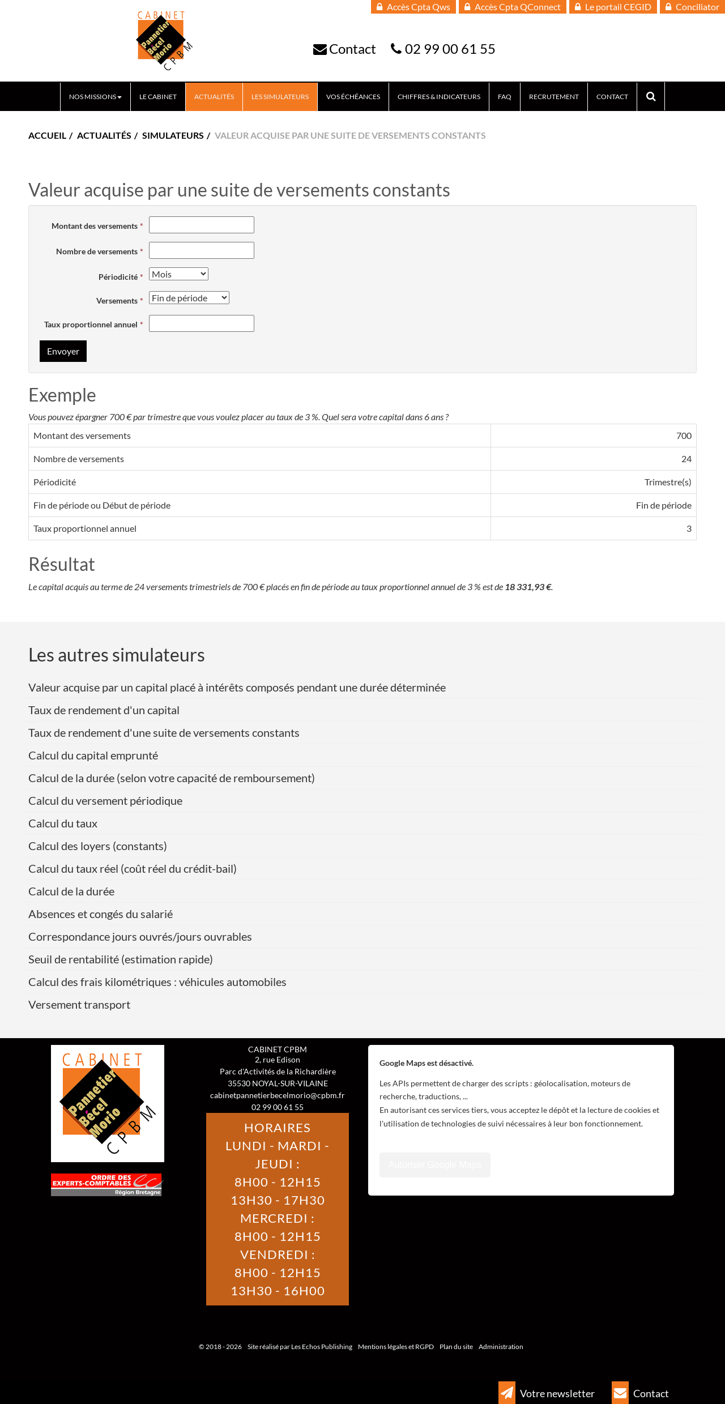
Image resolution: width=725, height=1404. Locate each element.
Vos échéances (353, 96)
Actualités (214, 96)
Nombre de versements (97, 251)
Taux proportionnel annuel (91, 324)
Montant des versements (95, 226)
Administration (501, 1346)
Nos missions (95, 96)
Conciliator (692, 6)
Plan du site (456, 1346)
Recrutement (554, 96)
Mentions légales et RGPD (396, 1346)
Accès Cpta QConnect (512, 6)
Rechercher (655, 96)
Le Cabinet (158, 96)
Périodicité (118, 276)
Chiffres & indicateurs (439, 96)
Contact (352, 48)
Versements (117, 300)
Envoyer (63, 350)
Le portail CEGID (613, 6)
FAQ (504, 96)
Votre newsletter (546, 1392)
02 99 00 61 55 (450, 48)
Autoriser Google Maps (435, 1165)
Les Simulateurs (280, 96)
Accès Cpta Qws (413, 6)
